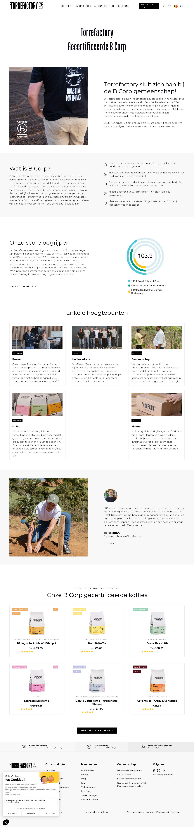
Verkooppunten (88, 787)
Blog (83, 779)
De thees (49, 795)
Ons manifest (87, 770)
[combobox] (179, 6)
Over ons (124, 6)
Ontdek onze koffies (97, 730)
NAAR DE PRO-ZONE (147, 6)
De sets (49, 774)
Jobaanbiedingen (89, 795)
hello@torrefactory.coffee (129, 779)
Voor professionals (89, 799)
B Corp (13, 176)
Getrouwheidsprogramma (129, 770)
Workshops (83, 6)
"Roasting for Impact (38, 364)
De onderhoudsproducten (57, 787)
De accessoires (52, 791)
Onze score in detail (25, 286)
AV (128, 812)
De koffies (50, 770)
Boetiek (67, 6)
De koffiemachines (54, 779)
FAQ (83, 783)
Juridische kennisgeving (143, 812)
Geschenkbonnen (53, 799)
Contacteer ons (124, 774)
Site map (175, 812)
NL (177, 6)
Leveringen (86, 791)
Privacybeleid (162, 812)
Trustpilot (109, 543)
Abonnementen (104, 6)
